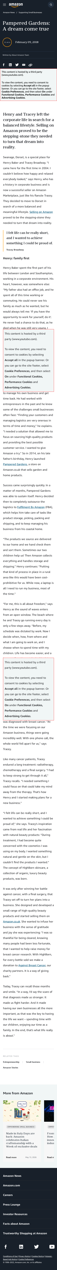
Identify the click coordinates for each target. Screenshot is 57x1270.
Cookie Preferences (26, 1259)
